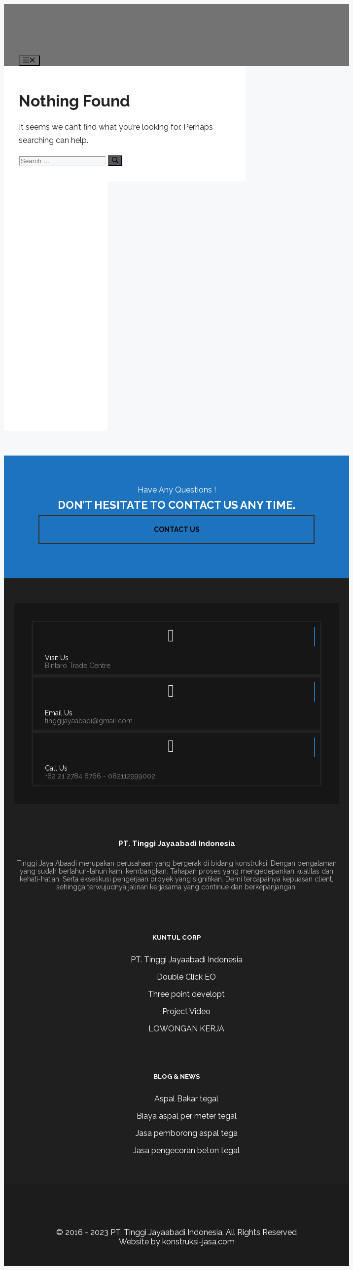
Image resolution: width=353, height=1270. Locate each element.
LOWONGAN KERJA (186, 1028)
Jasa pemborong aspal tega (187, 1133)
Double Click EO (186, 977)
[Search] (115, 160)
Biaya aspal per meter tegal (187, 1116)
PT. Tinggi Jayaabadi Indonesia (187, 959)
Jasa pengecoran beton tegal (186, 1150)
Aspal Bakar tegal (186, 1098)
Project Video (186, 1011)
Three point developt (186, 994)
